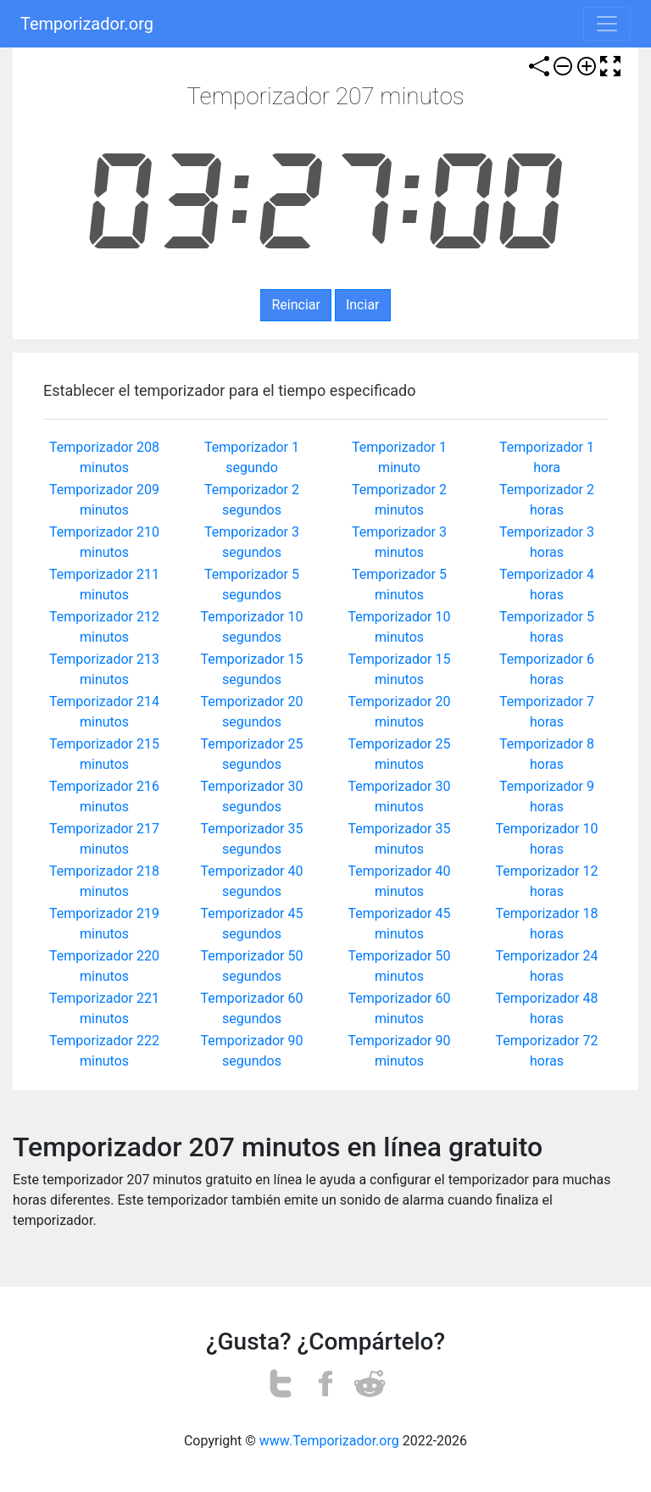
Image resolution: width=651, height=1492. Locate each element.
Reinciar (295, 305)
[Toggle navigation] (607, 24)
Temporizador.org (86, 24)
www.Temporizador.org (329, 1441)
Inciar (363, 305)
